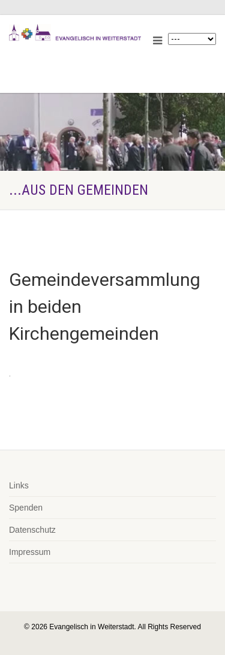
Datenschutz (32, 530)
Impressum (29, 552)
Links (19, 485)
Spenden (26, 507)
